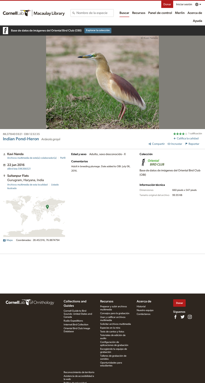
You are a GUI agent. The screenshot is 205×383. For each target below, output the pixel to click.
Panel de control (160, 13)
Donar (167, 4)
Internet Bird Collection (76, 324)
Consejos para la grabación (114, 313)
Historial (141, 306)
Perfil (62, 158)
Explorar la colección (98, 30)
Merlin (180, 13)
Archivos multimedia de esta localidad (27, 184)
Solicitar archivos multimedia (115, 324)
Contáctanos (143, 314)
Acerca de (194, 13)
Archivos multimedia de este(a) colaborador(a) (32, 158)
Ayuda (197, 21)
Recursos (138, 13)
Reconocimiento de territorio (79, 372)
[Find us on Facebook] (175, 317)
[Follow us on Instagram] (190, 317)
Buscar (124, 13)
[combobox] (95, 13)
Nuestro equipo (145, 310)
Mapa (8, 240)
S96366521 (19, 169)
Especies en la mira (110, 328)
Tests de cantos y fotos (112, 331)
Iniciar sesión (184, 4)
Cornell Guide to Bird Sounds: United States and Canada (78, 314)
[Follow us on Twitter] (182, 317)
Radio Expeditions (73, 321)
